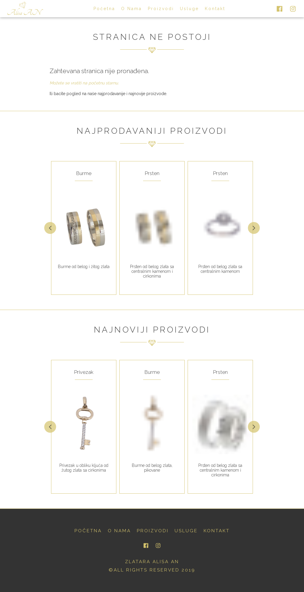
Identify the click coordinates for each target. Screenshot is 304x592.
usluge (189, 8)
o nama (131, 8)
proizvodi (161, 8)
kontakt (215, 8)
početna (104, 8)
